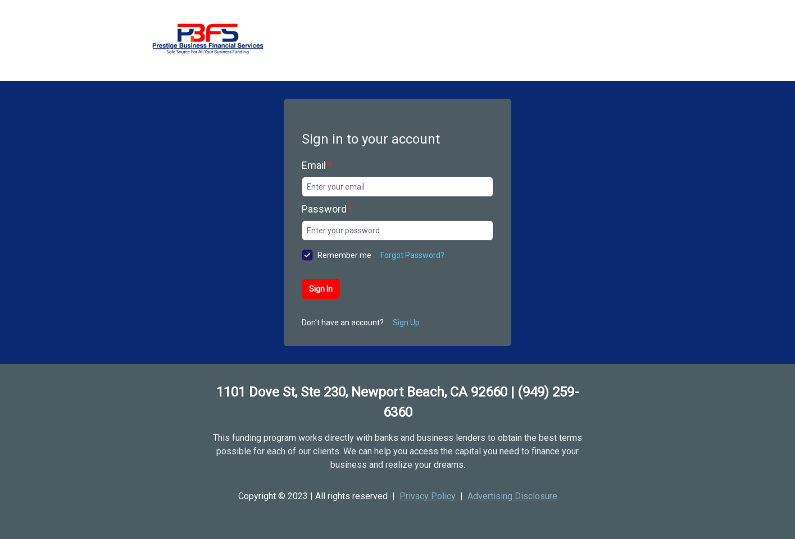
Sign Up (406, 322)
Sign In (321, 288)
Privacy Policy (427, 496)
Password (327, 209)
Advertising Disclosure (512, 496)
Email (317, 165)
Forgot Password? (412, 255)
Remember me (344, 255)
